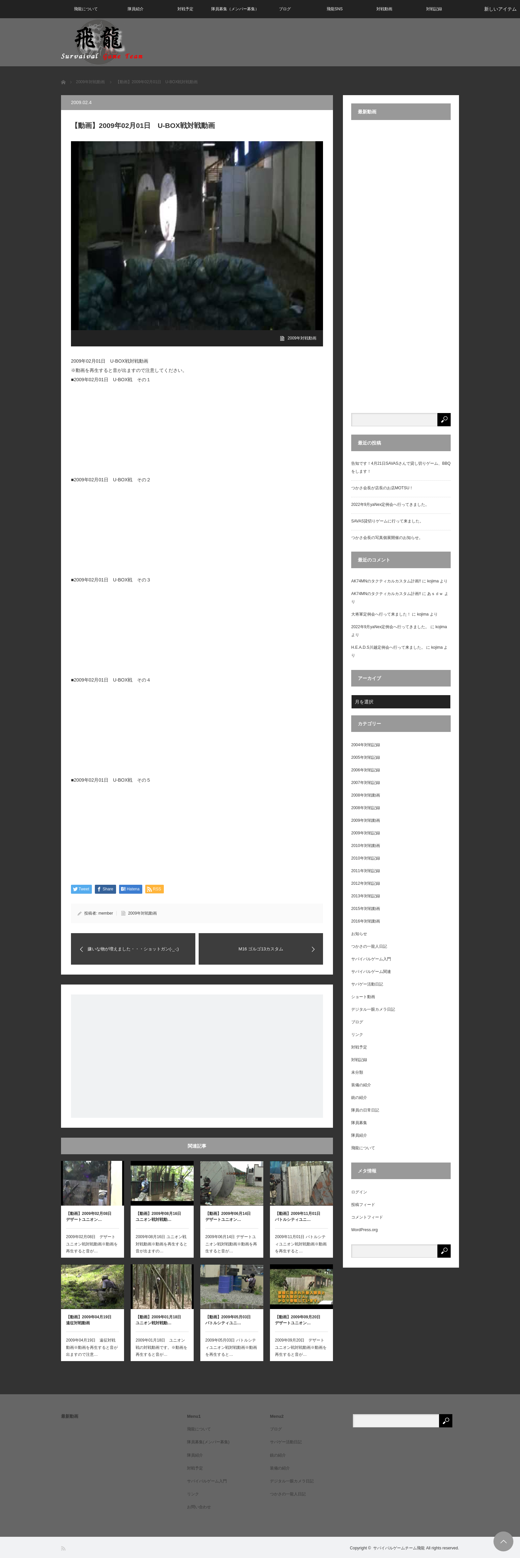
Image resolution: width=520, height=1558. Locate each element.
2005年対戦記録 (365, 757)
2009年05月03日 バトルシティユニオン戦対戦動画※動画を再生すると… (231, 1347)
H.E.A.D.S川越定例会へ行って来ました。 (388, 647)
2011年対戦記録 (365, 871)
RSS (64, 1548)
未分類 (357, 1072)
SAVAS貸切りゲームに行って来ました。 (387, 521)
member (105, 913)
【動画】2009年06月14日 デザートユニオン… (230, 1216)
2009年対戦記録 (365, 833)
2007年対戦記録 (365, 782)
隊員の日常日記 (365, 1110)
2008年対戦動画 (365, 795)
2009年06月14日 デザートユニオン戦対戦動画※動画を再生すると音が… (231, 1243)
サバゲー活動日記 (367, 984)
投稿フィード (363, 1204)
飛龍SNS (335, 9)
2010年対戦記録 (365, 858)
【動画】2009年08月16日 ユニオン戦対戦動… (160, 1216)
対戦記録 (434, 9)
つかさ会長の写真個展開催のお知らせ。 (387, 537)
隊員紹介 (136, 9)
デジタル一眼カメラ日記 (373, 1009)
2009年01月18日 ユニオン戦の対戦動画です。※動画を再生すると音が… (161, 1347)
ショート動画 (363, 996)
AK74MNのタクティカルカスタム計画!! (386, 581)
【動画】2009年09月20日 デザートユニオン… (299, 1320)
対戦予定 (185, 9)
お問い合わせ (199, 1507)
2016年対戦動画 (365, 921)
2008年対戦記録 (365, 808)
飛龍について (86, 9)
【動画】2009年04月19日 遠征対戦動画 (90, 1320)
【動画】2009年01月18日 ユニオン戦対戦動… (160, 1320)
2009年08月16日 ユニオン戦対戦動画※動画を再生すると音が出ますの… (161, 1243)
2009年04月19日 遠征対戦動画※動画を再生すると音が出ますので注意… (92, 1347)
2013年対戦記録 (365, 896)
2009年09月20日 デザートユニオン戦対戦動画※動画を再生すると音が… (301, 1347)
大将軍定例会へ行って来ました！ (381, 614)
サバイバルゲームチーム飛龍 (399, 1548)
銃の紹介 (359, 1097)
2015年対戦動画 (365, 908)
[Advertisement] (197, 1056)
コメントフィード (367, 1217)
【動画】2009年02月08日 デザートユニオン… (90, 1216)
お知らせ (359, 933)
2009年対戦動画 (302, 338)
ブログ (285, 9)
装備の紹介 (361, 1085)
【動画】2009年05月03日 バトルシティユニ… (230, 1320)
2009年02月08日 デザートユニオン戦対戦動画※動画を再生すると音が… (92, 1243)
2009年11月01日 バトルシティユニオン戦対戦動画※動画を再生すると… (301, 1243)
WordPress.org (364, 1230)
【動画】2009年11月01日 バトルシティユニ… (299, 1216)
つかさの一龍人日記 (369, 946)
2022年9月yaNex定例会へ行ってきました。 (390, 504)
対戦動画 (384, 9)
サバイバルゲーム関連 (371, 971)
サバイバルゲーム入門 (371, 959)
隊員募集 (359, 1122)
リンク (357, 1034)
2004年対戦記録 (365, 745)
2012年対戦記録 (365, 883)
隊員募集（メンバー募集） (235, 9)
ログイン (359, 1192)
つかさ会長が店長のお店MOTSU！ (382, 488)
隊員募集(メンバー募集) (208, 1442)
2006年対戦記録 (365, 770)
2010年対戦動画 (365, 845)
